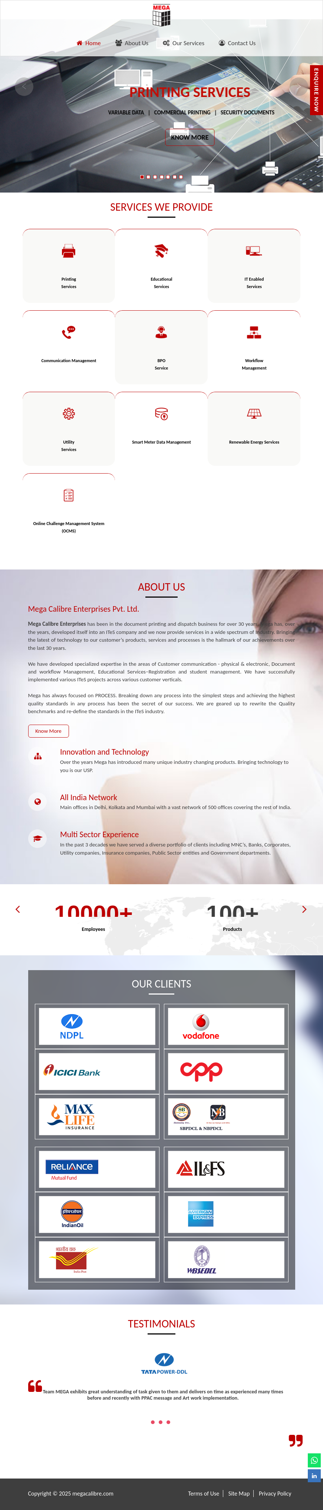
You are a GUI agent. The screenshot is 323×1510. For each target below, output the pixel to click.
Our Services (183, 43)
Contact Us (237, 43)
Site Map (239, 1493)
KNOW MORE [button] (190, 137)
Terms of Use (203, 1493)
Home (88, 43)
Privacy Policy (275, 1493)
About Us (131, 43)
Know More (48, 731)
